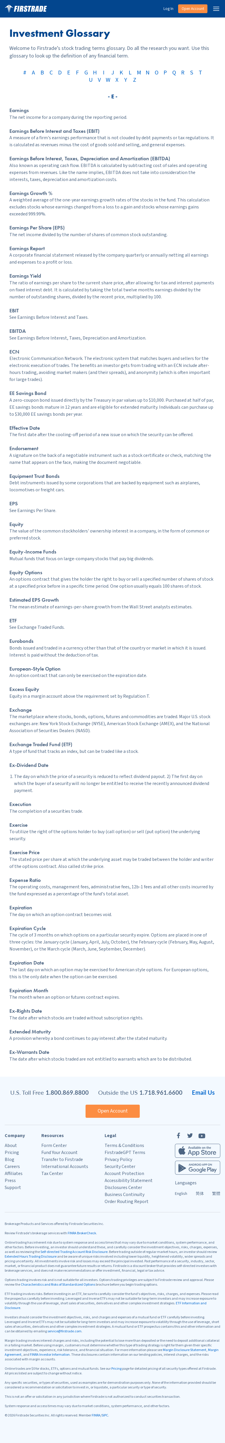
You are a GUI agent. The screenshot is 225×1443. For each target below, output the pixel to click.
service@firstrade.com (64, 1331)
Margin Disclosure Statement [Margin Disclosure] (184, 1350)
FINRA (96, 1415)
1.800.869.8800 (67, 1092)
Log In (168, 8)
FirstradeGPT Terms (125, 1152)
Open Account (193, 8)
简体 (200, 1194)
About (11, 1145)
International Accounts (64, 1166)
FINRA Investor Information (50, 1354)
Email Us (203, 1092)
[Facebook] (178, 1135)
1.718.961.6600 (161, 1092)
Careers (12, 1166)
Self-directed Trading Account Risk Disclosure (74, 1251)
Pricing (12, 1152)
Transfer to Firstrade (62, 1159)
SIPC (105, 1415)
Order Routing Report (127, 1201)
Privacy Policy (118, 1159)
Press (10, 1180)
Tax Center (52, 1173)
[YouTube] (201, 1135)
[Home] (26, 9)
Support (13, 1187)
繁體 (216, 1194)
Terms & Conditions (124, 1145)
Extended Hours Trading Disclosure (31, 1256)
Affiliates (14, 1173)
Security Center (120, 1166)
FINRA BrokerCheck (82, 1233)
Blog (9, 1159)
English (181, 1194)
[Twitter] (190, 1135)
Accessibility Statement (129, 1180)
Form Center (54, 1145)
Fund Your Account (59, 1152)
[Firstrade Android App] (197, 1168)
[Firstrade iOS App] (197, 1151)
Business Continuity (124, 1194)
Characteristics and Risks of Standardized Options (58, 1284)
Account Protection (124, 1173)
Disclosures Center (123, 1187)
